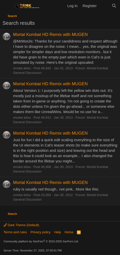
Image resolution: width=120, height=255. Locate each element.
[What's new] (104, 5)
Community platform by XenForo (41, 241)
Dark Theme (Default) (21, 225)
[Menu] (7, 6)
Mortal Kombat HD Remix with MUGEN (50, 34)
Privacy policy (40, 232)
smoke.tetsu (22, 68)
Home (69, 232)
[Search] (114, 5)
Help (57, 232)
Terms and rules (15, 232)
